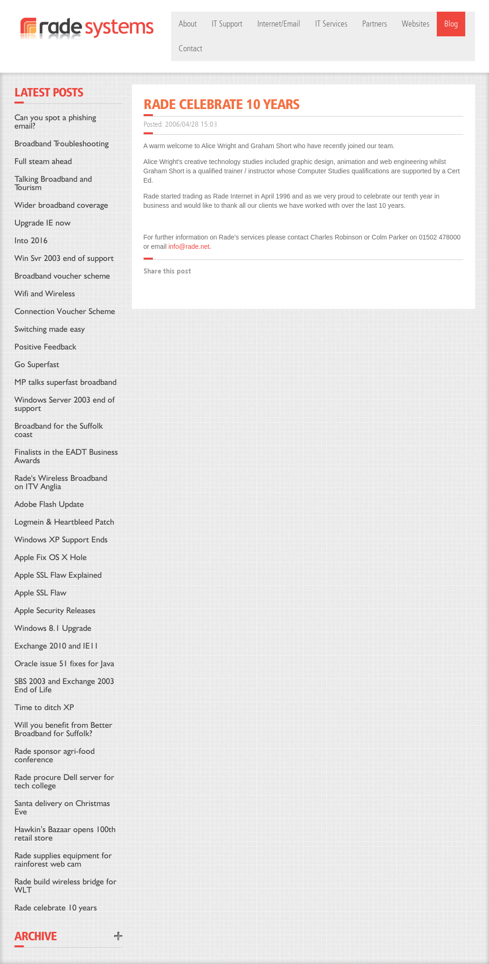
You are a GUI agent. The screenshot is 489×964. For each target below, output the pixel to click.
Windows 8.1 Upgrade (52, 628)
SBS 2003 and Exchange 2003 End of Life (64, 685)
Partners (374, 24)
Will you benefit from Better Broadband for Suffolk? (63, 729)
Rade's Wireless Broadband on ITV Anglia (60, 482)
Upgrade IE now (42, 222)
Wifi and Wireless (44, 293)
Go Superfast (36, 364)
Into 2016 (31, 240)
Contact (190, 49)
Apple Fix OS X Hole (50, 557)
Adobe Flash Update (49, 504)
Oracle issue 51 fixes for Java (64, 663)
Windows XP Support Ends (61, 539)
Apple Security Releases (55, 610)
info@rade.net (188, 246)
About (188, 24)
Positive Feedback (45, 346)
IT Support (227, 24)
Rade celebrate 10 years (55, 907)
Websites (415, 24)
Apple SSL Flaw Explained (58, 575)
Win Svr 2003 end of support (64, 258)
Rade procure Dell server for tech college (64, 781)
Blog (451, 24)
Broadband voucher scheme (62, 275)
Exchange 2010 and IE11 (56, 645)
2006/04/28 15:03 (191, 124)
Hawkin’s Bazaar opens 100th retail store (65, 833)
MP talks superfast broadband (65, 382)
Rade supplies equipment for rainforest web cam (63, 859)
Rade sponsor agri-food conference (54, 755)
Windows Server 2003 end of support (64, 404)
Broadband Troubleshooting (61, 143)
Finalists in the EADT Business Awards (66, 456)
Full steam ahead (43, 161)
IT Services (331, 24)
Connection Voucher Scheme (64, 311)
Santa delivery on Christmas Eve (62, 807)
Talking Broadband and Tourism (53, 183)
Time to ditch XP (44, 707)
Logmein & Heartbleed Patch (64, 521)
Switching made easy (49, 329)
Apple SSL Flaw (40, 592)
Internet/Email (278, 24)
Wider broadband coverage (61, 205)
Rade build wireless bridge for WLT (65, 885)
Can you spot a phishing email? (55, 121)
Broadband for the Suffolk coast (58, 430)
